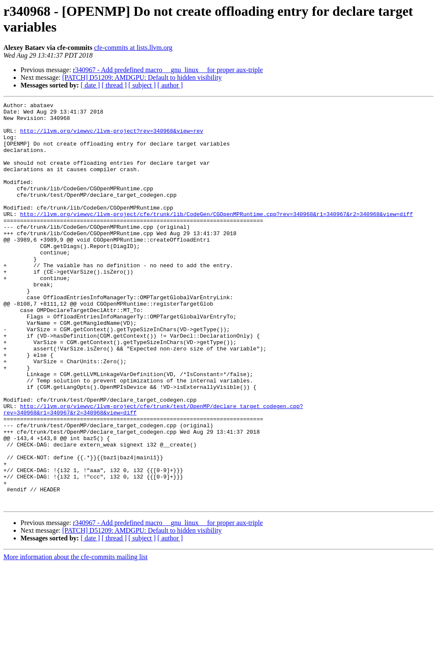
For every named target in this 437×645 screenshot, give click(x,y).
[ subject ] (142, 85)
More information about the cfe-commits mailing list (75, 637)
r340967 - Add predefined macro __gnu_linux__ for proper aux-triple (168, 69)
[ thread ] (114, 85)
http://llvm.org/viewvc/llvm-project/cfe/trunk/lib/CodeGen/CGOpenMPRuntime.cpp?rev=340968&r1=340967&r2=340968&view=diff (216, 237)
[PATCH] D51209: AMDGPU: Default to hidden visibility (142, 77)
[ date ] (90, 85)
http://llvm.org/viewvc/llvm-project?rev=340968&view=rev (111, 137)
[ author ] (170, 85)
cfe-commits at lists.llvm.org (133, 47)
